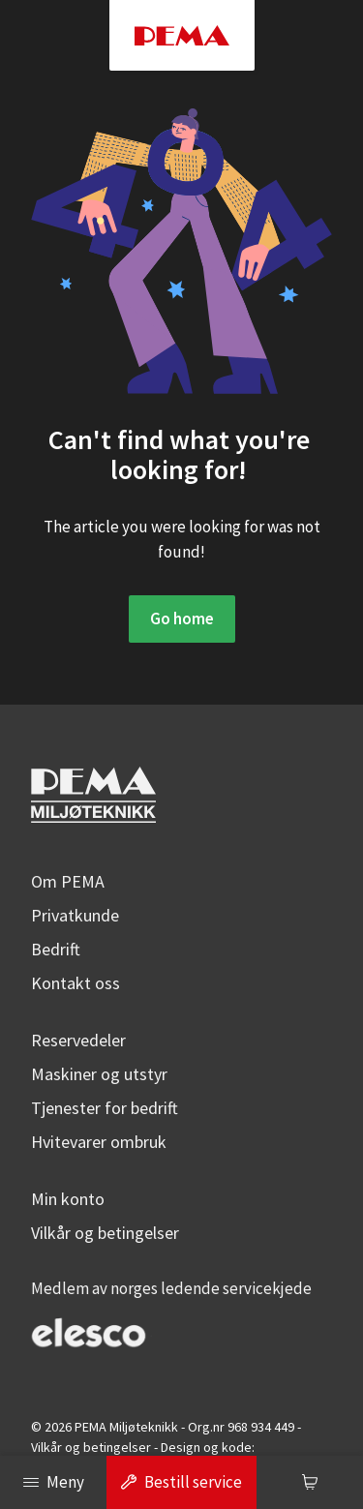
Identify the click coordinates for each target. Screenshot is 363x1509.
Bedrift (55, 949)
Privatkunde (75, 915)
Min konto (68, 1199)
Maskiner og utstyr (99, 1074)
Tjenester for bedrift (104, 1108)
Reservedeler (78, 1040)
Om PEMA (68, 881)
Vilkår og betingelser (105, 1233)
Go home (182, 618)
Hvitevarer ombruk (98, 1142)
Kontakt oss (75, 983)
